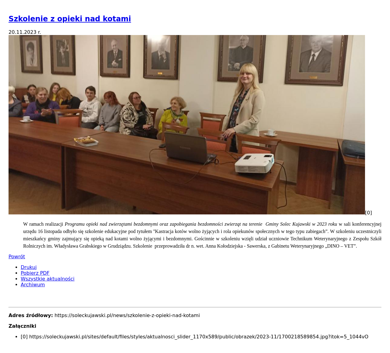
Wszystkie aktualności (48, 279)
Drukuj (29, 267)
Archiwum (33, 285)
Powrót (17, 256)
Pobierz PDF (35, 273)
